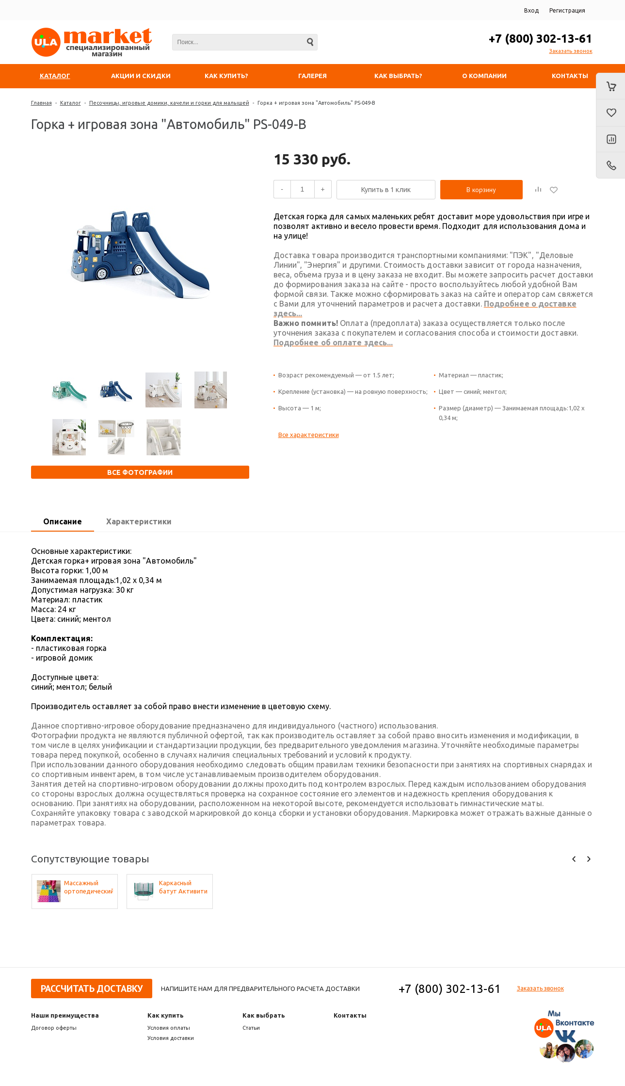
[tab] (62, 522)
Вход (531, 10)
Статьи (251, 1028)
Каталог (70, 103)
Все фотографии (140, 472)
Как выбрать (263, 1015)
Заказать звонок (571, 51)
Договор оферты (54, 1028)
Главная (41, 103)
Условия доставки (170, 1038)
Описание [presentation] (62, 521)
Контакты (350, 1015)
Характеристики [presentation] (139, 521)
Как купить (165, 1015)
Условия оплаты (168, 1028)
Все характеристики (308, 434)
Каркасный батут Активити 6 (183, 887)
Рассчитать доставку (92, 988)
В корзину (481, 189)
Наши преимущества (65, 1015)
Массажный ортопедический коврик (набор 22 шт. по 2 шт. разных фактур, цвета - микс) (88, 887)
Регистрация (567, 10)
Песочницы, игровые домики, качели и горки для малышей (169, 103)
